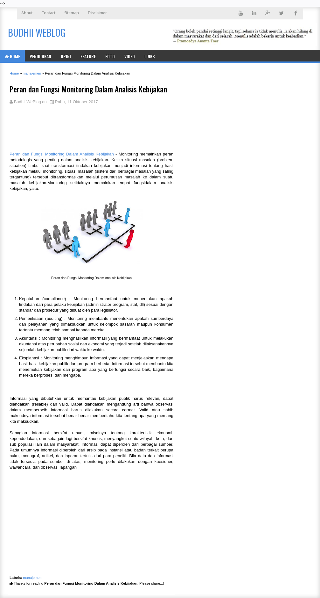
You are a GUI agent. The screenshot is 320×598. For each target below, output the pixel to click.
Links (149, 56)
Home (12, 56)
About (26, 13)
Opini (66, 56)
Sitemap (71, 13)
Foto (110, 56)
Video (129, 56)
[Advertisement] (60, 129)
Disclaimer (97, 13)
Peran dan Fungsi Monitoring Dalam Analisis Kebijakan (62, 154)
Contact (48, 13)
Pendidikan (40, 56)
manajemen (32, 578)
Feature (88, 56)
